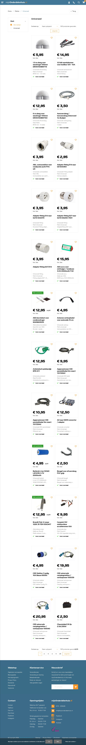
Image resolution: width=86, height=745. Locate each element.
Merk (12, 21)
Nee (58, 741)
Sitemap (37, 738)
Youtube (56, 722)
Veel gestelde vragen (36, 683)
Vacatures (11, 688)
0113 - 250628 (73, 2)
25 (60, 654)
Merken (17, 11)
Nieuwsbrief (11, 685)
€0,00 (83, 2)
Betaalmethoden (35, 677)
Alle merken (15, 25)
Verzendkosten (34, 672)
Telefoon (10, 708)
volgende (54, 31)
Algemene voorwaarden (15, 672)
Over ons (10, 710)
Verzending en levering (36, 675)
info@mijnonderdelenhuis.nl (61, 710)
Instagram (11, 718)
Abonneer (75, 686)
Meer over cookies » (70, 741)
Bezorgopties (12, 675)
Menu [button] (2, 2)
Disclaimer (11, 683)
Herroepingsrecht (13, 677)
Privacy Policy (12, 680)
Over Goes (11, 713)
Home (10, 11)
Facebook (11, 716)
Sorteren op (34, 26)
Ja (49, 741)
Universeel (15, 28)
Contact (10, 705)
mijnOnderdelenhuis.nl (16, 2)
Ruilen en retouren (35, 680)
